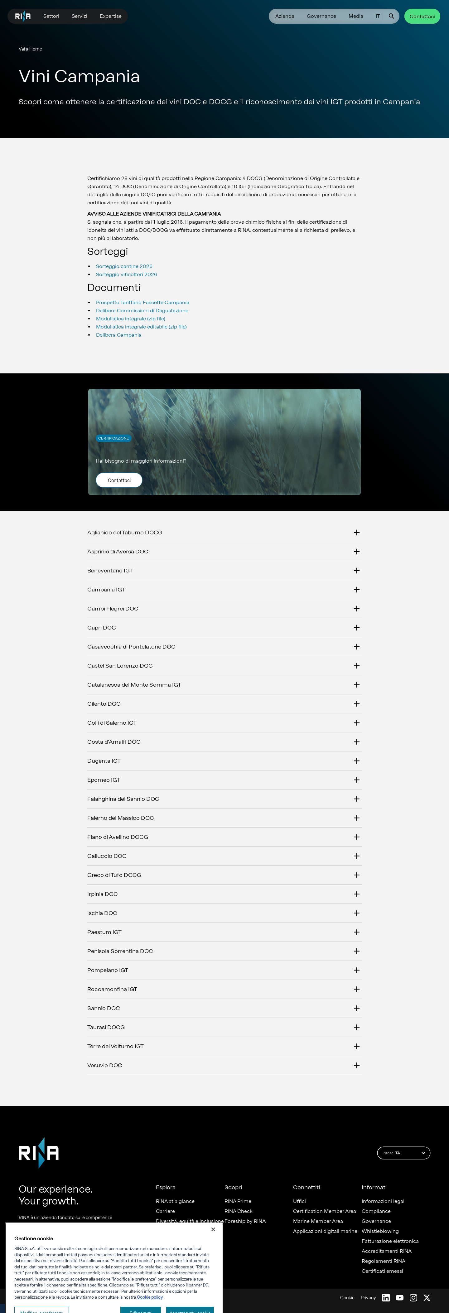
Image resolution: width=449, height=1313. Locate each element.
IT (378, 16)
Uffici (299, 1201)
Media (356, 16)
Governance (321, 16)
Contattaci (422, 16)
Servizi (79, 16)
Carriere (165, 1211)
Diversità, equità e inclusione (190, 1221)
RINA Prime (237, 1201)
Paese (405, 1153)
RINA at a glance (175, 1201)
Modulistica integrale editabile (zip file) (141, 327)
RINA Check (238, 1211)
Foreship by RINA (245, 1221)
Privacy (368, 1298)
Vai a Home (30, 49)
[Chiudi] (213, 1248)
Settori (51, 16)
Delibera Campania (119, 335)
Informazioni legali (384, 1201)
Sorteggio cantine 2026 (124, 266)
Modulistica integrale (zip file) (130, 319)
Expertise (111, 16)
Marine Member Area (318, 1221)
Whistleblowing (380, 1231)
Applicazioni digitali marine (325, 1231)
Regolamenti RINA (383, 1261)
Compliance (376, 1211)
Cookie (347, 1298)
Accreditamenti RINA (387, 1251)
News (162, 1231)
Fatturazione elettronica (390, 1241)
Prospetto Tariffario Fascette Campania (142, 302)
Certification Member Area (324, 1211)
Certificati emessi (382, 1271)
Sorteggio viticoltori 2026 (126, 274)
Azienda (284, 16)
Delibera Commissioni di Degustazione (142, 311)
